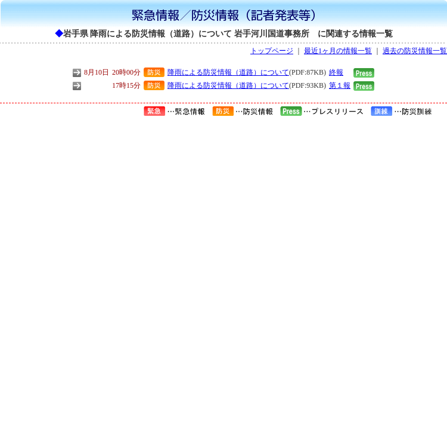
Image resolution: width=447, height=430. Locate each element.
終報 (336, 72)
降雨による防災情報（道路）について (228, 72)
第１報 (339, 85)
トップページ (271, 51)
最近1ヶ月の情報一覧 (338, 51)
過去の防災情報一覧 (415, 51)
